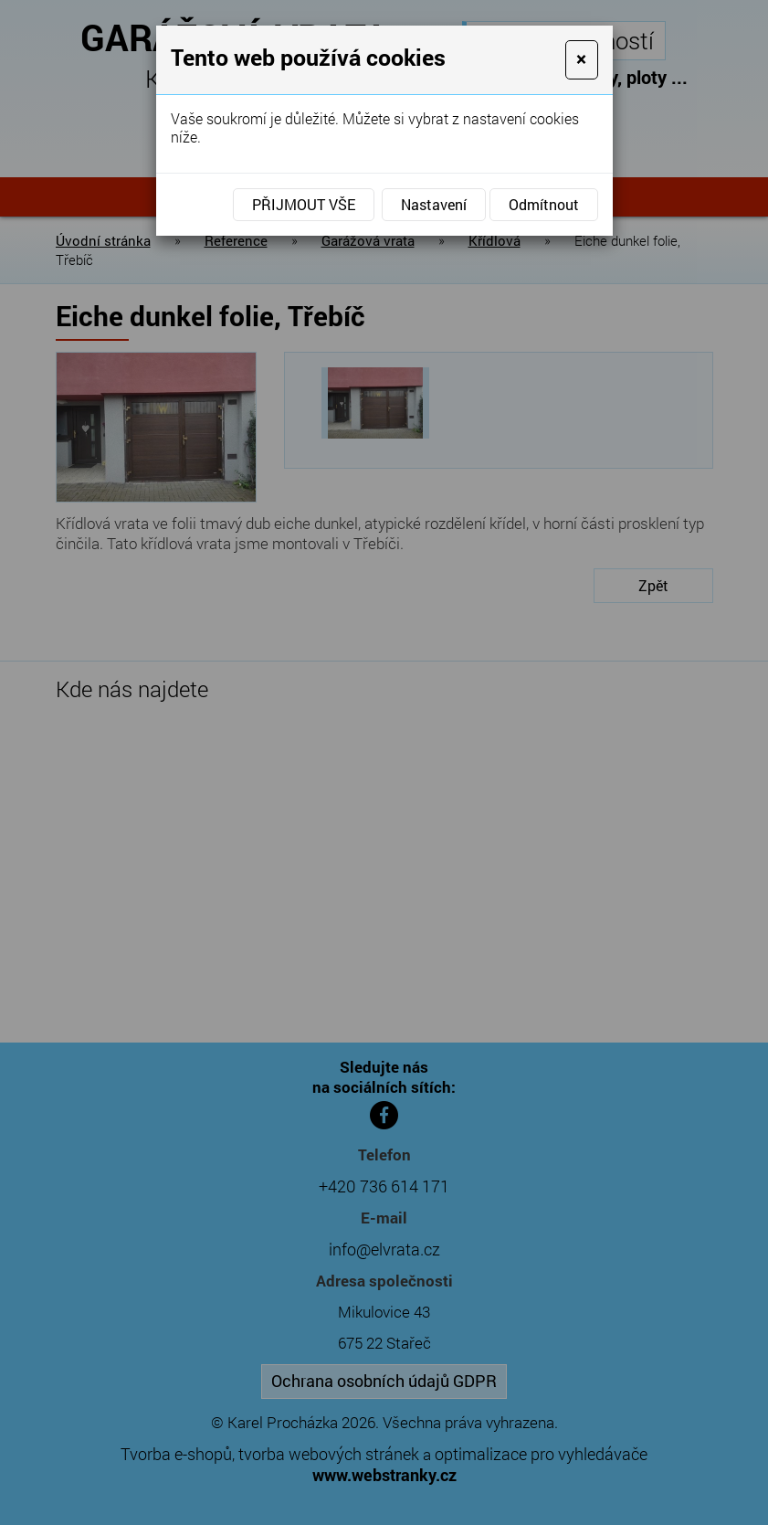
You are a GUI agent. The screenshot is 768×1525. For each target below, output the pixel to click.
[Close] (581, 59)
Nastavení (434, 204)
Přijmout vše (303, 204)
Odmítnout (544, 204)
